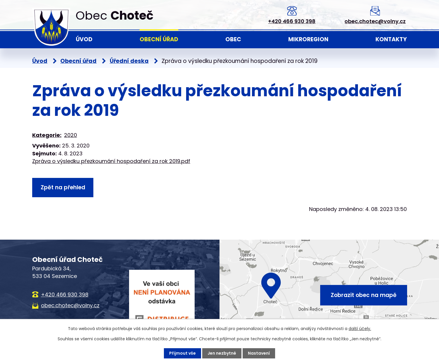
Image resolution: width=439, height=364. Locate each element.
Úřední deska (129, 61)
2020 (70, 135)
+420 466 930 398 (291, 21)
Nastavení (259, 353)
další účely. (360, 329)
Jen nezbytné (222, 353)
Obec (233, 39)
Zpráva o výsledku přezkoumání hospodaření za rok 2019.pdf (111, 161)
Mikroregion (308, 39)
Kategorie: (46, 135)
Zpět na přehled (63, 187)
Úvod (84, 39)
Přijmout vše (182, 353)
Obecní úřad (159, 39)
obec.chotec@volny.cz (375, 21)
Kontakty (391, 39)
